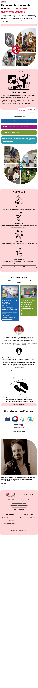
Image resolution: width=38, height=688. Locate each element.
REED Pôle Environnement (8, 421)
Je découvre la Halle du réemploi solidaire (19, 25)
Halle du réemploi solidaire (23, 603)
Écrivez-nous (4, 621)
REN (13, 603)
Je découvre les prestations (19, 508)
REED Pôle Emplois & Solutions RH (19, 608)
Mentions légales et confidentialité (28, 621)
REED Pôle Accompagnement (19, 606)
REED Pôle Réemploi (7, 422)
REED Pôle (5, 415)
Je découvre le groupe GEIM (19, 370)
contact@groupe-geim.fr (10, 627)
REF (9, 603)
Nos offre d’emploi (28, 618)
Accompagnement (12, 415)
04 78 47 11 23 (11, 624)
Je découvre (29, 417)
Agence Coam (23, 634)
